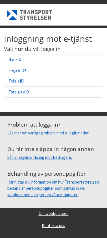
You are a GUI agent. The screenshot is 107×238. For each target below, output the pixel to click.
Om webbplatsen (54, 213)
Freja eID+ (17, 70)
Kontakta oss (53, 225)
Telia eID (16, 81)
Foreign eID (18, 92)
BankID (14, 59)
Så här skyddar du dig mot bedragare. (39, 157)
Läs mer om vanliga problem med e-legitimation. (48, 133)
